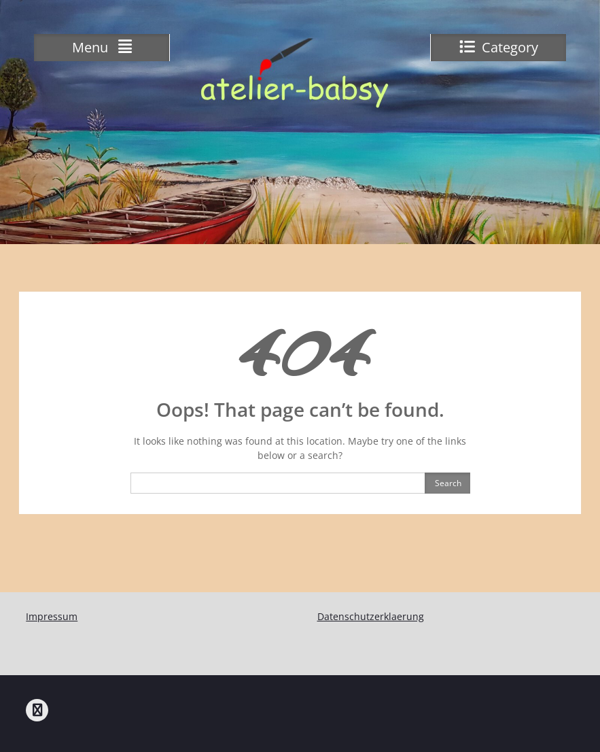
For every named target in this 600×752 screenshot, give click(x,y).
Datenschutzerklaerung (370, 616)
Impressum (51, 616)
